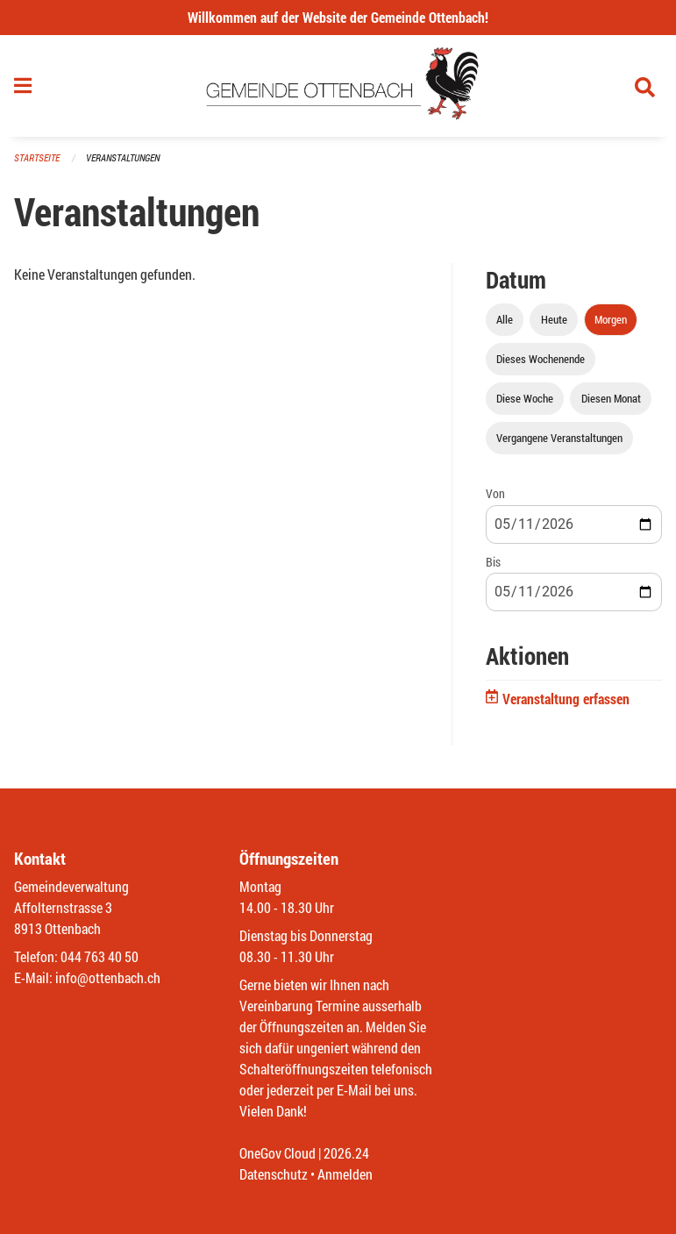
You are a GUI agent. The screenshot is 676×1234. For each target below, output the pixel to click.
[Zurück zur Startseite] (338, 86)
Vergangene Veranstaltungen (559, 438)
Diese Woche (524, 398)
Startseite (37, 157)
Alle (504, 319)
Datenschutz (273, 1174)
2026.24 (346, 1153)
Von (495, 493)
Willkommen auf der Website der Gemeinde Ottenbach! (338, 17)
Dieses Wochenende (540, 359)
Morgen (610, 319)
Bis (493, 561)
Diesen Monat (611, 398)
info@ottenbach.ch (107, 977)
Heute (554, 319)
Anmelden (345, 1174)
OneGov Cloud (277, 1153)
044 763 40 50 (99, 956)
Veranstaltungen (123, 157)
